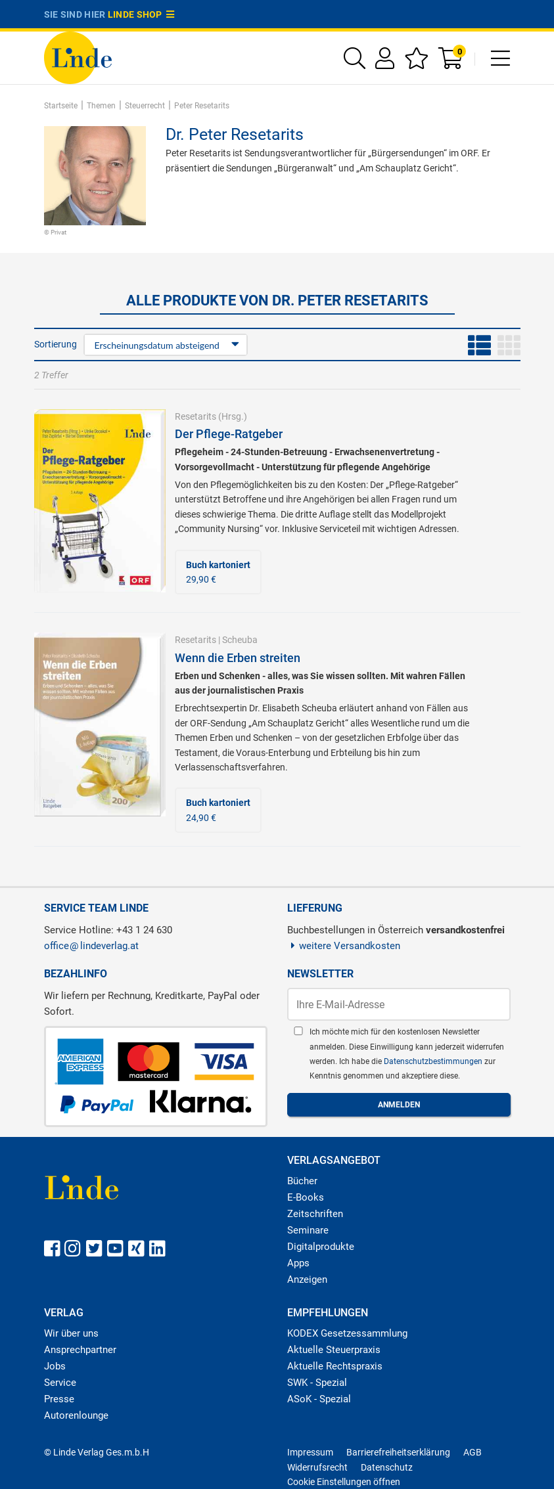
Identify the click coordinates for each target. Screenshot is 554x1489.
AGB (472, 1452)
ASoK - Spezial (319, 1399)
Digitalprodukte (320, 1247)
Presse (59, 1399)
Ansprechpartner (80, 1350)
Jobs (55, 1366)
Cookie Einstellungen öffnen (343, 1482)
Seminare (308, 1230)
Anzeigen (307, 1279)
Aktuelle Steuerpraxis (334, 1350)
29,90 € (218, 572)
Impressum (310, 1452)
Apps (298, 1263)
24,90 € (218, 809)
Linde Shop (141, 14)
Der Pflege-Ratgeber (229, 434)
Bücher (302, 1181)
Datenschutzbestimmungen (434, 1061)
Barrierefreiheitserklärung (398, 1452)
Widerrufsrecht (317, 1467)
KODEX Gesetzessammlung (347, 1333)
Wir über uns (71, 1333)
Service (60, 1383)
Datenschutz (387, 1467)
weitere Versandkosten (344, 946)
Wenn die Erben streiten (237, 658)
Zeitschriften (315, 1214)
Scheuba (240, 639)
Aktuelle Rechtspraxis (334, 1366)
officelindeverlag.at (91, 946)
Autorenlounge (76, 1415)
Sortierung (55, 344)
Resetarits (195, 416)
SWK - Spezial (317, 1383)
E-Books (305, 1197)
